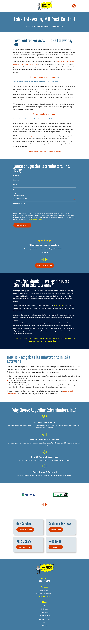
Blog (44, 622)
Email (14, 189)
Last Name (16, 180)
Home (44, 606)
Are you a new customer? (20, 198)
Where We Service (44, 619)
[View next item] (46, 259)
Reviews (44, 626)
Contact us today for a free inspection (44, 77)
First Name (16, 175)
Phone (15, 184)
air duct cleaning (59, 305)
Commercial (44, 612)
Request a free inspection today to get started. (44, 151)
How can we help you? (19, 203)
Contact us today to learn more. (44, 114)
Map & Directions (44, 596)
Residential (44, 609)
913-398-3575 (44, 581)
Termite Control (44, 616)
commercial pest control (31, 136)
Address (15, 194)
